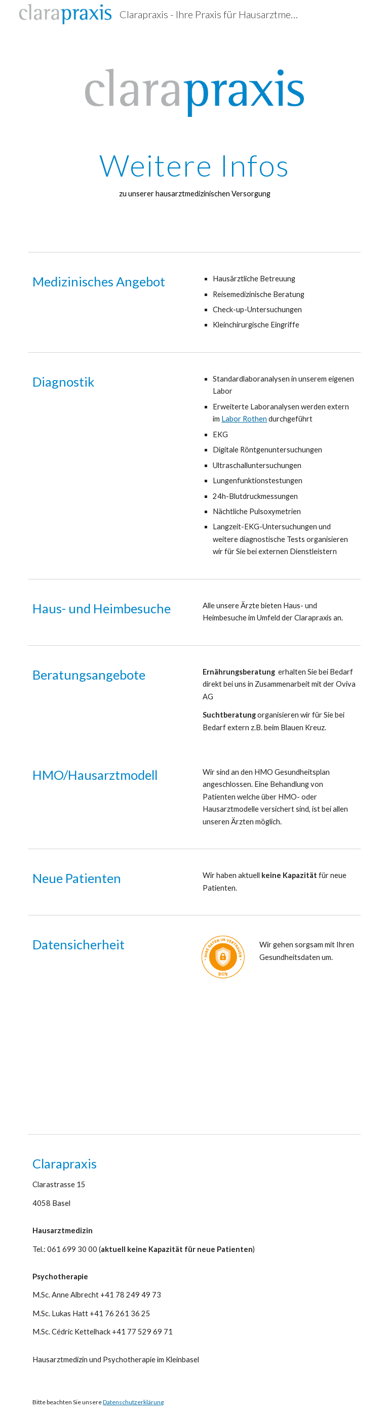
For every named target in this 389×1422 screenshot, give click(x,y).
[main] (194, 174)
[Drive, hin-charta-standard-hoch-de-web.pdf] (307, 1044)
